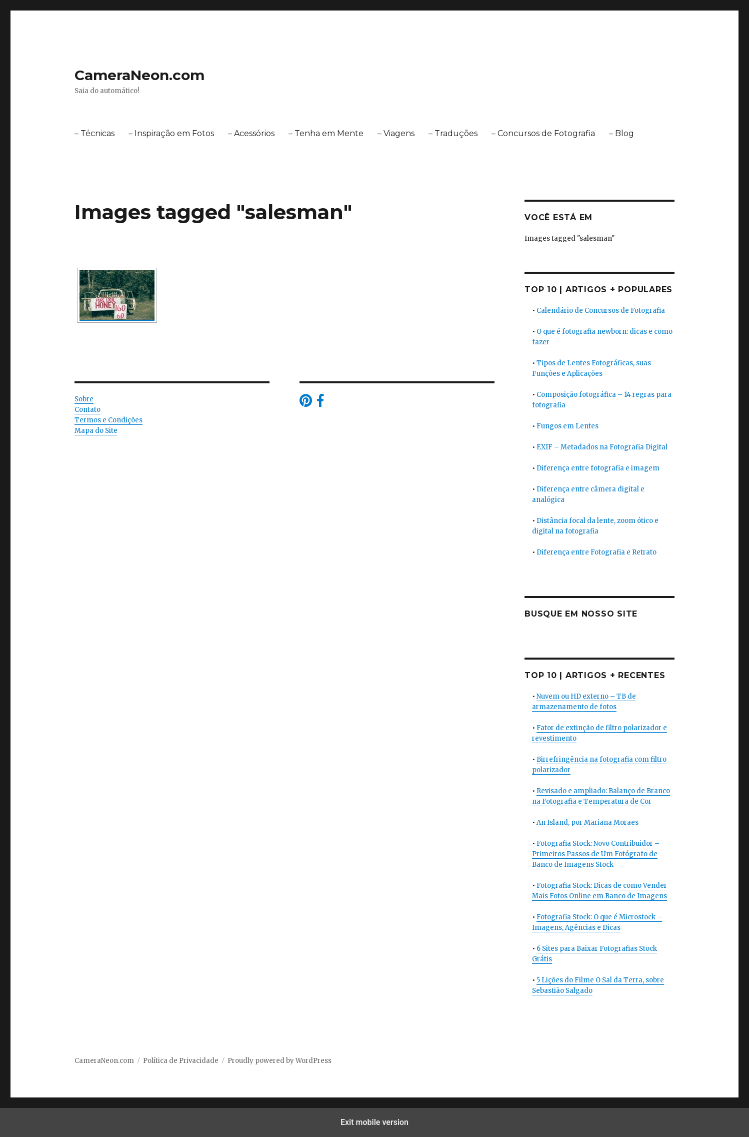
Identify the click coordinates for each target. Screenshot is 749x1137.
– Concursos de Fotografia (543, 133)
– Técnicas (94, 133)
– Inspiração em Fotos (171, 133)
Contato (87, 409)
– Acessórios (251, 133)
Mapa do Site (96, 430)
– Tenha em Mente (326, 133)
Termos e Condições (108, 420)
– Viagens (396, 133)
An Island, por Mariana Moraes (587, 822)
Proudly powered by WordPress (280, 1060)
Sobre (84, 399)
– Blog (621, 133)
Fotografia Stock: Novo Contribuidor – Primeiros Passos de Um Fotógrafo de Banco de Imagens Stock (596, 854)
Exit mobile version (374, 1122)
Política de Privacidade (180, 1060)
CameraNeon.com (139, 75)
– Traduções (453, 133)
